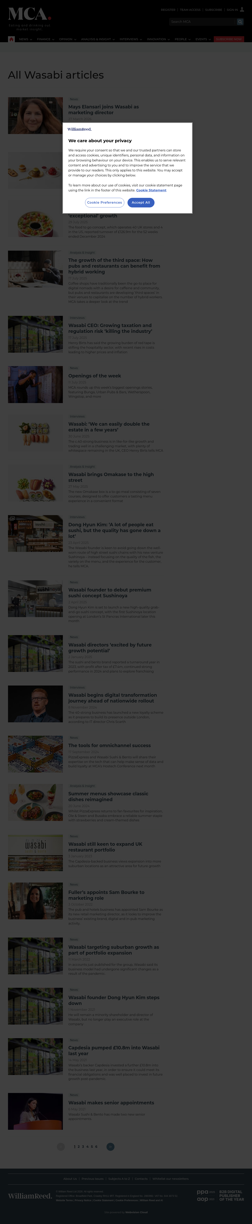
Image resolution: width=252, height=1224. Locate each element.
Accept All (141, 202)
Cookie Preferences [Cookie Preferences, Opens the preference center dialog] (104, 202)
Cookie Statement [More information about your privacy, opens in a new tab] (151, 190)
